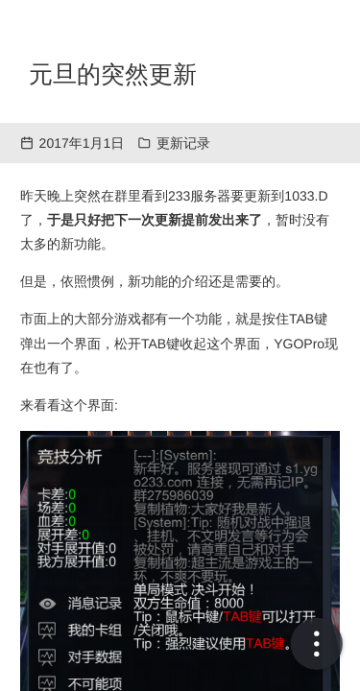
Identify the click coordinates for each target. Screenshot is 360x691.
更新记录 (183, 143)
